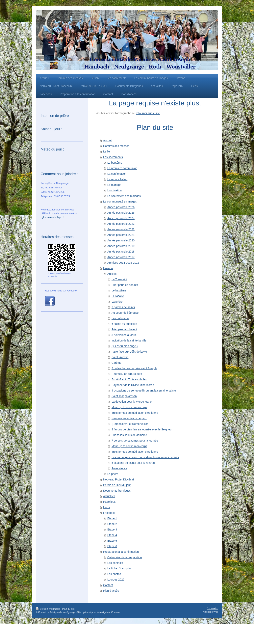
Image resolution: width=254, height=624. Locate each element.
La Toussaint (119, 279)
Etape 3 (112, 529)
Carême (116, 362)
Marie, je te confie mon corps (129, 407)
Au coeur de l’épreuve (125, 312)
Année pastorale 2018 (121, 251)
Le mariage (114, 184)
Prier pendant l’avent (124, 329)
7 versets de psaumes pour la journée (135, 440)
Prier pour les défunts (125, 284)
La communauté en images (120, 201)
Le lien (107, 151)
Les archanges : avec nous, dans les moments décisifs (145, 457)
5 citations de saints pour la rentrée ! (134, 462)
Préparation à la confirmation (121, 551)
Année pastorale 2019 (121, 246)
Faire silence (119, 468)
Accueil (107, 140)
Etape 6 (112, 546)
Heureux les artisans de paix (129, 418)
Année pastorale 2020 (121, 240)
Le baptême (114, 162)
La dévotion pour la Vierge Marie (132, 401)
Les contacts (115, 562)
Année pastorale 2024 (121, 218)
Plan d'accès (111, 590)
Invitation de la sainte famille (129, 340)
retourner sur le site (148, 113)
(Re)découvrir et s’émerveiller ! (130, 423)
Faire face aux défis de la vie (129, 351)
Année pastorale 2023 (121, 223)
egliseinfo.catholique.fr (52, 217)
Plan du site (68, 609)
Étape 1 (112, 518)
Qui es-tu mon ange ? (125, 346)
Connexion (212, 608)
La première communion (122, 168)
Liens (106, 507)
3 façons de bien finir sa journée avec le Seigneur (142, 429)
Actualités (109, 496)
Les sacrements (113, 157)
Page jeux (109, 501)
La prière (117, 301)
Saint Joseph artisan (124, 396)
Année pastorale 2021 (121, 234)
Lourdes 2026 (115, 579)
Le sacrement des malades (124, 196)
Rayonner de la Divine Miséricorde (133, 385)
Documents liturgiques (117, 490)
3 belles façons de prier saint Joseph (134, 368)
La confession (120, 318)
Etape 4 (112, 535)
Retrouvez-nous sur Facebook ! (61, 290)
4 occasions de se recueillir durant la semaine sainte (144, 390)
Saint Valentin (120, 357)
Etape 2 (112, 524)
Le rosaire (118, 296)
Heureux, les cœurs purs (127, 373)
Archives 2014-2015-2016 (123, 262)
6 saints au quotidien (124, 323)
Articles (111, 273)
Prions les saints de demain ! (129, 435)
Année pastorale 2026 (121, 207)
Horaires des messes (116, 146)
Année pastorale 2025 (121, 212)
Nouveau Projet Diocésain (119, 479)
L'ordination (114, 190)
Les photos (114, 574)
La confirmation (116, 173)
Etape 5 (112, 540)
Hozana (108, 268)
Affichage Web (210, 611)
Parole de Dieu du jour (117, 485)
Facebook (109, 512)
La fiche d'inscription (119, 568)
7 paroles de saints (123, 307)
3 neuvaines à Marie (124, 335)
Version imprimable (48, 609)
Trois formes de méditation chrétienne (135, 412)
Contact (108, 585)
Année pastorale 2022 (121, 229)
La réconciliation (117, 179)
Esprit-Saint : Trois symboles (129, 379)
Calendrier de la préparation (124, 557)
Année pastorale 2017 (121, 257)
